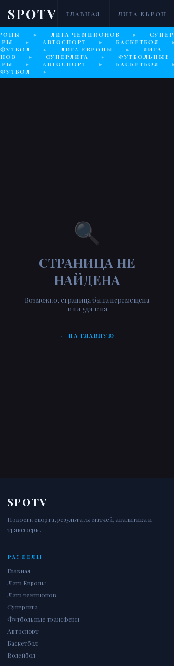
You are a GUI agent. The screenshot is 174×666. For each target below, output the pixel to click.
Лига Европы (26, 583)
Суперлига (22, 607)
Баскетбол (22, 643)
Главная (83, 14)
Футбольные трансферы (43, 619)
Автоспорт (23, 631)
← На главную (87, 335)
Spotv (32, 13)
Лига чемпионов (31, 595)
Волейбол (21, 655)
